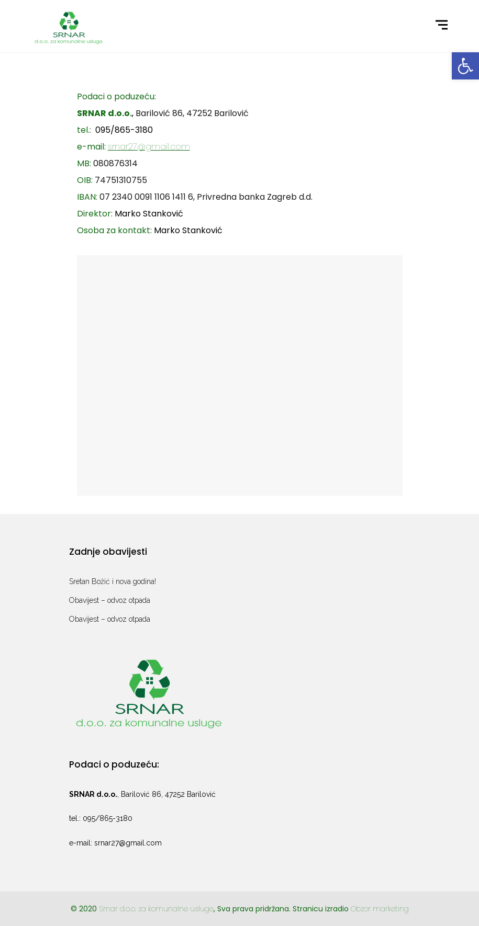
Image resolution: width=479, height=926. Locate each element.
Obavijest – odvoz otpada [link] (109, 600)
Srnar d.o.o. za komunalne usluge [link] (156, 909)
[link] (465, 65)
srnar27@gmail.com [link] (149, 147)
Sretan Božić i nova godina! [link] (112, 581)
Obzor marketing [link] (380, 909)
